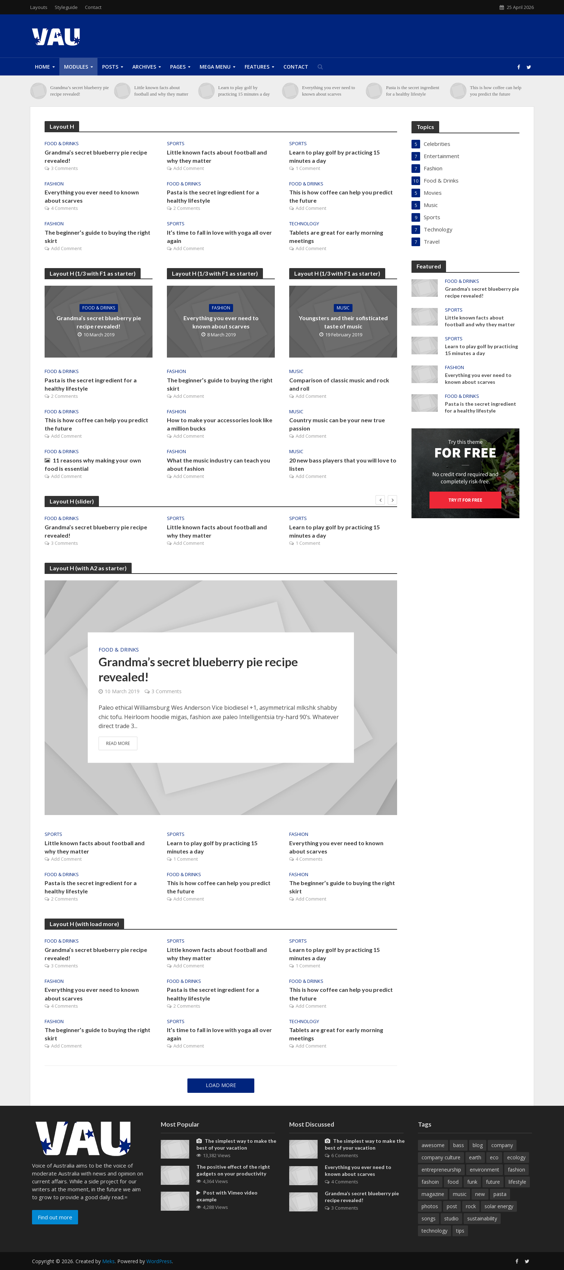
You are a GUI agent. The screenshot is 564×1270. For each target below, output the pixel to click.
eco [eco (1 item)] (494, 1157)
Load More (221, 1085)
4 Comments (64, 208)
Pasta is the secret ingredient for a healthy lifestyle (412, 91)
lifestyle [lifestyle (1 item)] (517, 1181)
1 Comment (308, 168)
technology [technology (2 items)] (434, 1230)
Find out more (55, 1217)
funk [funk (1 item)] (472, 1181)
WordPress (159, 1261)
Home (42, 66)
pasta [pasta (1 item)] (500, 1194)
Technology (304, 224)
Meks (108, 1261)
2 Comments (186, 208)
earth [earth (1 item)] (475, 1157)
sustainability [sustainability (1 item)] (482, 1218)
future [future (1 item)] (493, 1181)
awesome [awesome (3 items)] (433, 1145)
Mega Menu (215, 66)
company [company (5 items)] (502, 1145)
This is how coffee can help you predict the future (495, 91)
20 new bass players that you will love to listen (342, 464)
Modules (76, 66)
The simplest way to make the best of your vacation (236, 1144)
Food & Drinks (62, 144)
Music (343, 308)
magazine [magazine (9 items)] (433, 1194)
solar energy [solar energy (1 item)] (499, 1206)
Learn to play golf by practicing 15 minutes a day (244, 91)
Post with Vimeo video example (227, 1196)
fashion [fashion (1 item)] (516, 1169)
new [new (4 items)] (480, 1194)
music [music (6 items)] (460, 1194)
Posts (110, 66)
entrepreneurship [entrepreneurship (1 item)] (441, 1169)
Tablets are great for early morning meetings (336, 236)
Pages (178, 66)
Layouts (38, 7)
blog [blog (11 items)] (478, 1145)
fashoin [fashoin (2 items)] (430, 1181)
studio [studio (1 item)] (451, 1218)
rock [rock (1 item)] (471, 1206)
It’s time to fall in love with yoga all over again (219, 236)
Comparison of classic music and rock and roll (339, 384)
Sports (176, 144)
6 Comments (344, 1155)
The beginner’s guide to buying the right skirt (97, 236)
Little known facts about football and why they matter (161, 91)
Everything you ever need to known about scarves (328, 91)
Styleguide (66, 7)
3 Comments (64, 168)
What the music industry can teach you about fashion (218, 464)
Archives (144, 66)
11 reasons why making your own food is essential (93, 464)
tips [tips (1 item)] (460, 1230)
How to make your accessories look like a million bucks (219, 424)
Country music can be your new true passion (337, 424)
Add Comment (188, 168)
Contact (93, 7)
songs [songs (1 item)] (429, 1218)
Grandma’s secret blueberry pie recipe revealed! (79, 91)
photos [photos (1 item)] (430, 1206)
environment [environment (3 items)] (484, 1169)
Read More (118, 743)
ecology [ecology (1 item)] (516, 1157)
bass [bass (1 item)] (458, 1145)
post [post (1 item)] (452, 1206)
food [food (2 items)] (453, 1181)
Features (257, 66)
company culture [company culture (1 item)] (441, 1157)
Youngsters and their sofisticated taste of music (343, 322)
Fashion (54, 184)
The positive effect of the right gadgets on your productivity (233, 1170)
